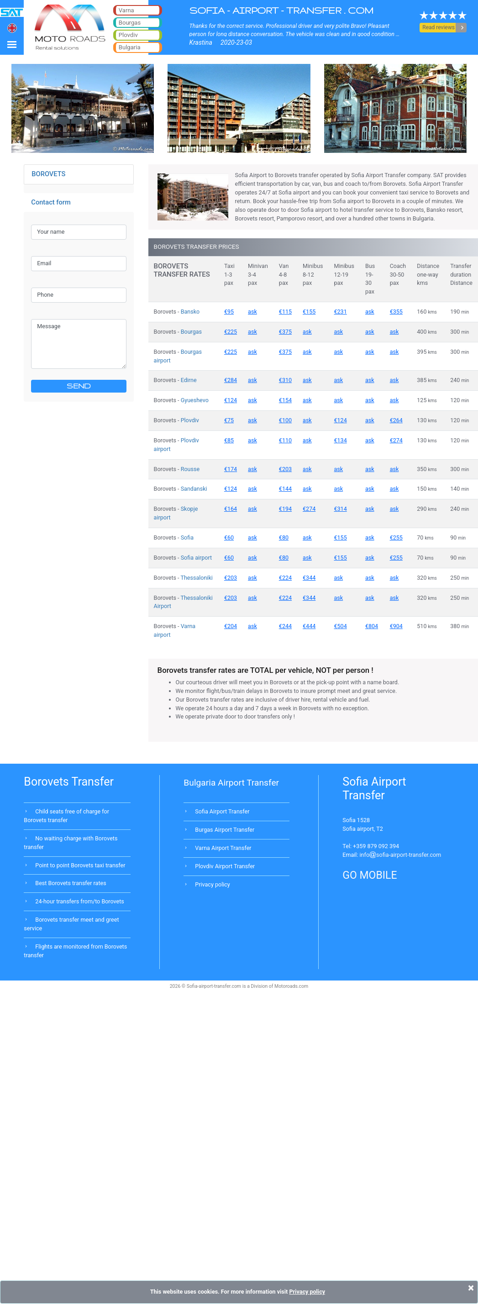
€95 (229, 311)
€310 (285, 380)
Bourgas (191, 331)
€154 (285, 400)
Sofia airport (196, 557)
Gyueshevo (195, 400)
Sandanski (194, 488)
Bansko (190, 311)
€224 (285, 577)
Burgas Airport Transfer (224, 829)
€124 (230, 400)
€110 (285, 440)
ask (252, 311)
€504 (340, 626)
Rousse (190, 469)
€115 (285, 311)
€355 (396, 311)
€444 (309, 626)
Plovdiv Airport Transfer (225, 866)
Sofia (187, 537)
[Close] (471, 1288)
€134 (340, 440)
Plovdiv (190, 420)
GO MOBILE (369, 875)
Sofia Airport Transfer (222, 811)
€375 (285, 331)
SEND (79, 386)
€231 (340, 311)
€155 (309, 311)
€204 (230, 626)
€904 (396, 626)
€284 (230, 380)
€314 (340, 508)
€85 (229, 440)
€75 (229, 420)
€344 (309, 577)
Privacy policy (212, 884)
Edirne (189, 380)
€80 (284, 537)
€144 (285, 488)
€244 (285, 626)
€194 (285, 508)
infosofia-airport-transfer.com (400, 854)
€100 (285, 420)
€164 (230, 508)
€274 (396, 440)
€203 (285, 469)
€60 (229, 537)
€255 (396, 537)
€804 (371, 626)
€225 (230, 331)
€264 (396, 420)
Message (78, 343)
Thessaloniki (196, 577)
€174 (230, 469)
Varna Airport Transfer (223, 847)
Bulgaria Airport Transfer (231, 782)
